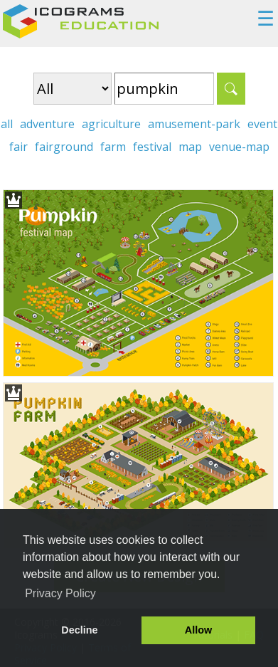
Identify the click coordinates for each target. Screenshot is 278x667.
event (262, 124)
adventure (47, 124)
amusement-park (194, 124)
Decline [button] (79, 630)
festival (152, 146)
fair (18, 146)
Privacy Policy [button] (60, 593)
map (190, 146)
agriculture (111, 124)
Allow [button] (198, 630)
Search (231, 89)
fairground (64, 146)
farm (113, 146)
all (7, 124)
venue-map (239, 146)
